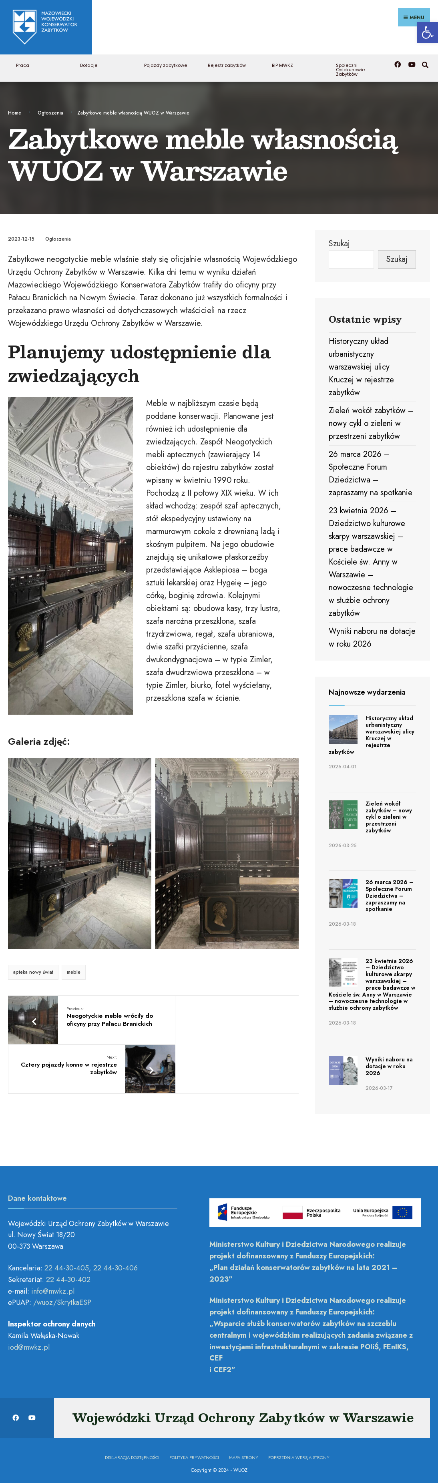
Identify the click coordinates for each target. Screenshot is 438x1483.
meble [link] (73, 969)
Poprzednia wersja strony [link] (299, 1454)
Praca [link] (22, 62)
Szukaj (339, 240)
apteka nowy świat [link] (33, 969)
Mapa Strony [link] (243, 1454)
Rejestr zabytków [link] (227, 62)
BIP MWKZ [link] (282, 62)
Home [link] (14, 110)
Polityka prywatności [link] (194, 1454)
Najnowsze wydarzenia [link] (367, 689)
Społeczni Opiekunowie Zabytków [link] (350, 66)
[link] (427, 32)
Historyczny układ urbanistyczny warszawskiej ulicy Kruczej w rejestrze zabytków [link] (361, 364)
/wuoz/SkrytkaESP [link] (62, 1299)
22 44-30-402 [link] (68, 1276)
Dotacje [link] (88, 62)
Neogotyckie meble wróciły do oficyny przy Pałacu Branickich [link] (100, 1017)
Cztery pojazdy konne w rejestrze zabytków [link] (210, 1013)
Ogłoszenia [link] (50, 110)
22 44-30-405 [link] (66, 1265)
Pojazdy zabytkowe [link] (165, 62)
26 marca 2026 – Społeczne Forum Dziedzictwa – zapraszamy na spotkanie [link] (390, 892)
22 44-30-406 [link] (115, 1265)
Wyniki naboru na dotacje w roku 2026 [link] (389, 1063)
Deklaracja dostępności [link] (132, 1454)
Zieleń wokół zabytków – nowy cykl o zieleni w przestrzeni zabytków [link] (371, 420)
